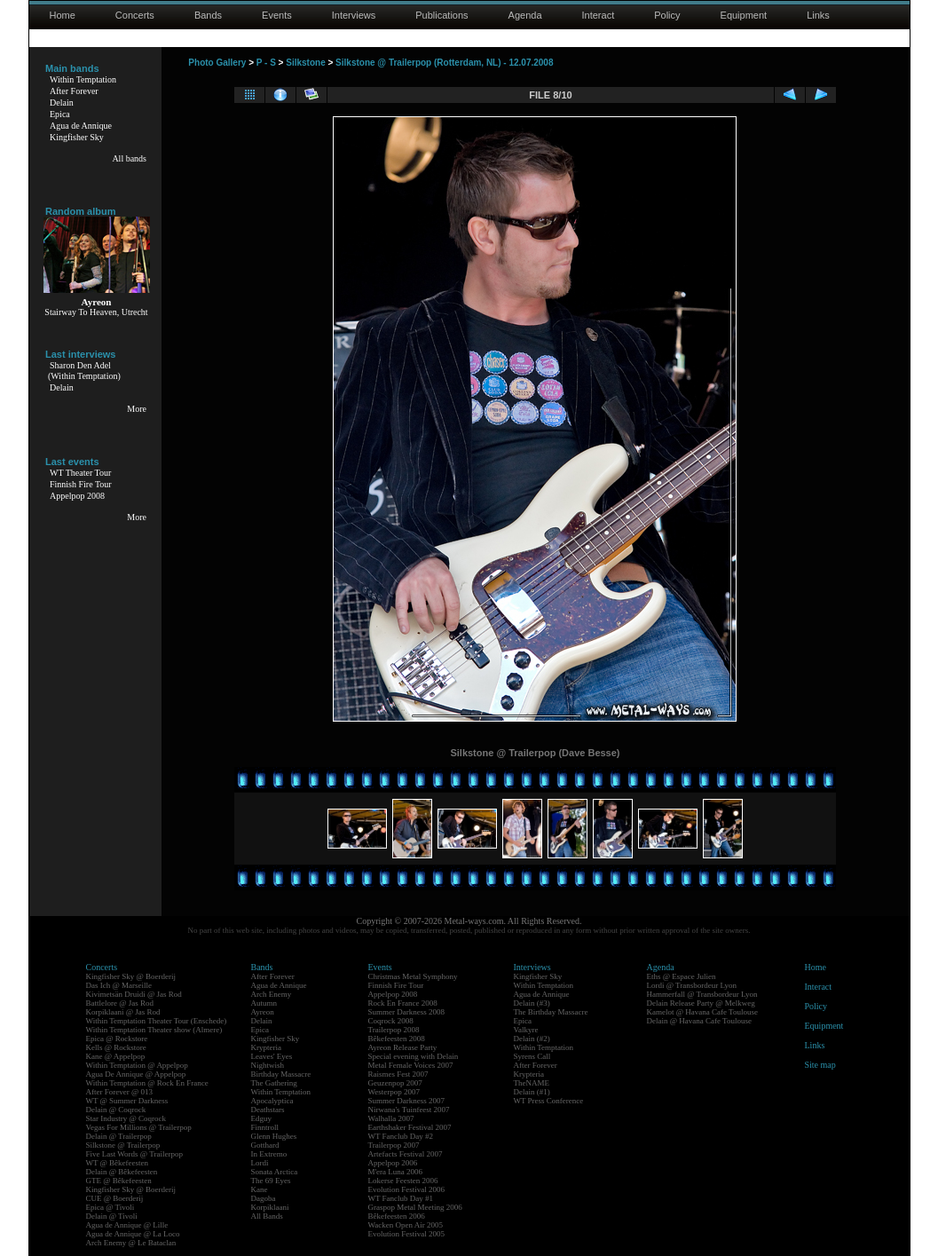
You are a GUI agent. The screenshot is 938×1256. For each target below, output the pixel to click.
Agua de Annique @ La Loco (133, 1233)
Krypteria (266, 1047)
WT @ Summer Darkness (127, 1100)
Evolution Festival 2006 (406, 1189)
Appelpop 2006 (393, 1162)
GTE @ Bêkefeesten (119, 1180)
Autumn (264, 1003)
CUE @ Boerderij (115, 1198)
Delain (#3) (532, 1003)
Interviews (354, 15)
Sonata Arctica (274, 1171)
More (136, 409)
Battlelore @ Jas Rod (120, 1003)
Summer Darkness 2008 (406, 1011)
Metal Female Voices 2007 (410, 1065)
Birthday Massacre (281, 1074)
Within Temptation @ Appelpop (137, 1065)
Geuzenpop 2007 (395, 1082)
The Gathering (274, 1082)
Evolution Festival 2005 (406, 1233)
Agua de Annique (81, 125)
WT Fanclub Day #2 (401, 1136)
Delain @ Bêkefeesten (122, 1171)
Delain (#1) (532, 1091)
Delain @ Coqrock (116, 1109)
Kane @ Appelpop (116, 1056)
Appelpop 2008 (77, 496)
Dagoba (263, 1198)
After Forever (74, 91)
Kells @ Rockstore (116, 1047)
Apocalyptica (272, 1100)
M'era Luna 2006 (395, 1171)
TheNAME (532, 1082)
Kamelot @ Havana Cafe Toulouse (702, 1011)
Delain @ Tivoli (112, 1216)
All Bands (267, 1216)
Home (62, 15)
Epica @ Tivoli (110, 1207)
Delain (62, 102)
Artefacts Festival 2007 (405, 1153)
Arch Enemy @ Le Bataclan (131, 1242)
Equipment (744, 15)
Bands (208, 15)
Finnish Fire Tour (81, 484)
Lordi (260, 1162)
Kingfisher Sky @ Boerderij (131, 976)
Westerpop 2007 (394, 1091)
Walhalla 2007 (391, 1118)
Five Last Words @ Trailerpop (134, 1153)
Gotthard (265, 1145)
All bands (129, 158)
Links (818, 15)
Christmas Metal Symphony (413, 976)
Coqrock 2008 (391, 1020)
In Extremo (269, 1153)
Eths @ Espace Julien (681, 976)
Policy (667, 15)
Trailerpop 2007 (394, 1145)
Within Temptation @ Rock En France (147, 1082)
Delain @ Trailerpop (119, 1136)
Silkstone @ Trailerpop (123, 1145)
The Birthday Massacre (551, 1011)
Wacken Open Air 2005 (406, 1224)
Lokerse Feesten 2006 (403, 1180)
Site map (820, 1065)
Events (277, 15)
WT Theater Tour (80, 473)
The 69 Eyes (271, 1180)
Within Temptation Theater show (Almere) (154, 1029)
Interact (598, 15)
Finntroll (265, 1127)
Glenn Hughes (274, 1136)
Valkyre (526, 1029)
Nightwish (268, 1065)
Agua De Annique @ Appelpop (136, 1074)
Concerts (134, 15)
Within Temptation (83, 79)
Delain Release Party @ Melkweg (701, 1003)
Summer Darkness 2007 (406, 1100)
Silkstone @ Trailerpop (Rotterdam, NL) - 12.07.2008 (444, 62)
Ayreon (262, 1011)
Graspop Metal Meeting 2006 (415, 1207)
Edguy (261, 1118)
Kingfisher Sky (77, 137)
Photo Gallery (217, 62)
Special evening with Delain (413, 1056)
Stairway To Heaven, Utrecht (95, 312)
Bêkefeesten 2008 (396, 1038)
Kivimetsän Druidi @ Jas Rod (134, 994)
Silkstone (305, 62)
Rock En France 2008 (402, 1003)
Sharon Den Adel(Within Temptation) (84, 370)
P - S (266, 62)
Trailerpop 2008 (394, 1029)
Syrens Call (532, 1056)
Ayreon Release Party (402, 1047)
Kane (259, 1189)
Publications (441, 15)
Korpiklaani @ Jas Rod (123, 1011)
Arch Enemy (271, 994)
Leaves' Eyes (272, 1056)
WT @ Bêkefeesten (117, 1162)
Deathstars (268, 1109)
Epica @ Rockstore (117, 1038)
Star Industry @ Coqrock (126, 1118)
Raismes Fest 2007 (398, 1074)
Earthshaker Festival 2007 (410, 1127)
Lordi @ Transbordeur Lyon (692, 985)
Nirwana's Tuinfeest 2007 (409, 1109)
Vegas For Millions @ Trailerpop (139, 1127)
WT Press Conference (549, 1100)
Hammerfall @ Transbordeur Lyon (702, 994)
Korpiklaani (270, 1207)
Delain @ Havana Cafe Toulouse (699, 1020)
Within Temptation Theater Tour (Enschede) (156, 1020)
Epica (60, 114)
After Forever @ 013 (120, 1091)
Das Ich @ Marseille (119, 985)
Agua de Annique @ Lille (127, 1224)
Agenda (525, 15)
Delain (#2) (532, 1038)
